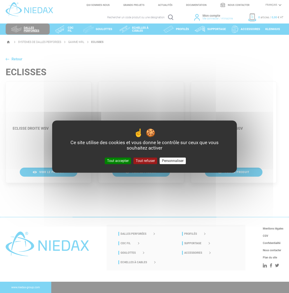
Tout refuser (145, 161)
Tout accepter (118, 161)
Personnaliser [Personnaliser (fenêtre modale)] (173, 161)
